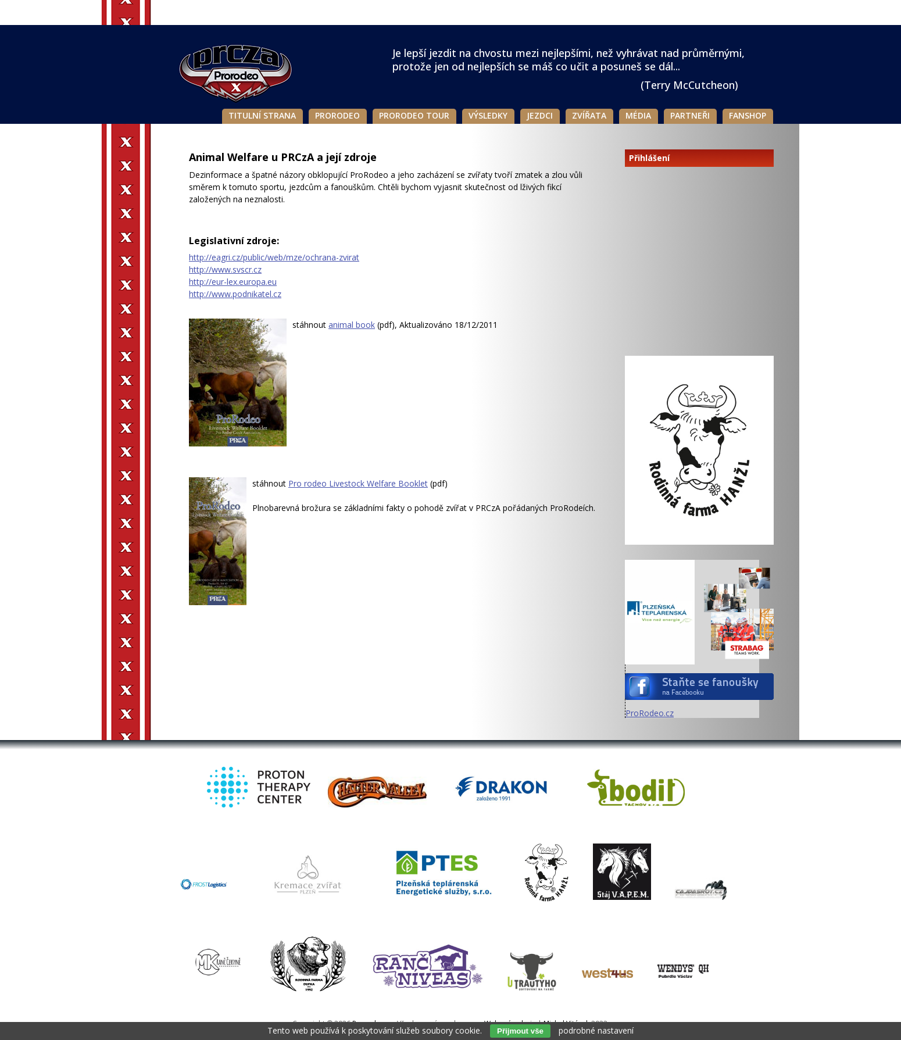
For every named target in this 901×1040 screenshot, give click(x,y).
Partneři (690, 115)
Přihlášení (649, 158)
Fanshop (747, 115)
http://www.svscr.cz (225, 269)
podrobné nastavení (596, 1030)
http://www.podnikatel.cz (235, 293)
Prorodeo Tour (414, 115)
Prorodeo (337, 115)
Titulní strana (262, 115)
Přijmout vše (520, 1031)
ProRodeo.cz (649, 713)
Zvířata (589, 115)
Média (638, 115)
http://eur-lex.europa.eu (233, 281)
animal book (351, 324)
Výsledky (488, 115)
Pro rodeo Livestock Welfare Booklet (358, 483)
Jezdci (540, 115)
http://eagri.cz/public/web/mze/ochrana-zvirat (274, 257)
